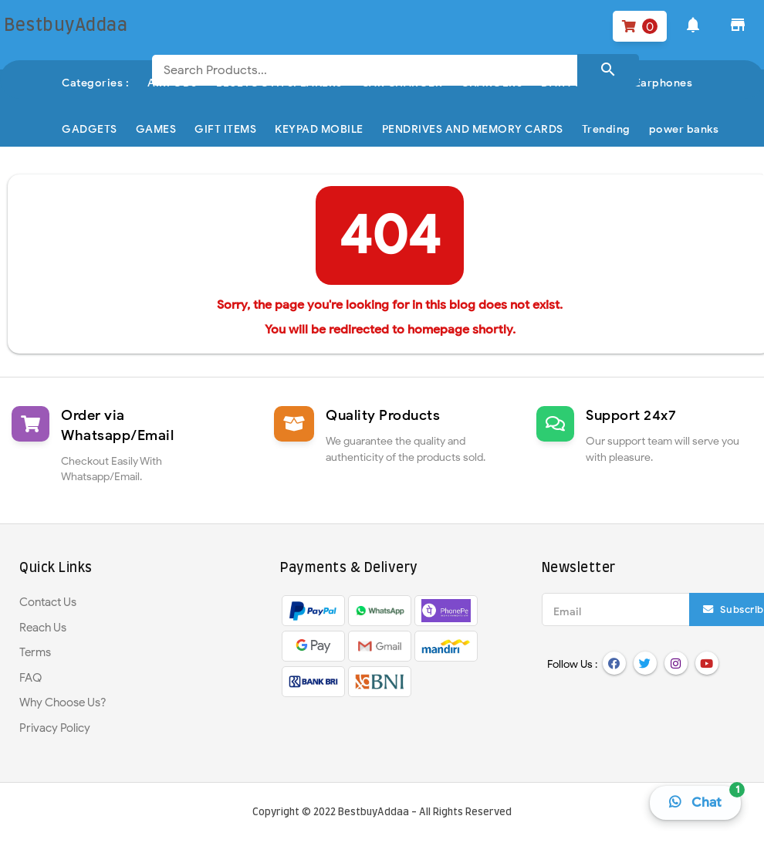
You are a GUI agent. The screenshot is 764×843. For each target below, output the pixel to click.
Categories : (95, 83)
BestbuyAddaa (373, 812)
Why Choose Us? (62, 702)
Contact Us (47, 602)
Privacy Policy (54, 728)
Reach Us (42, 628)
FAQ (30, 678)
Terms (35, 652)
